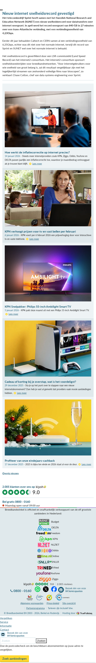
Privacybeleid (53, 603)
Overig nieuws (10, 473)
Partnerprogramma (35, 608)
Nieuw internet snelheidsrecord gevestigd (38, 13)
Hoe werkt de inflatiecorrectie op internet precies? (37, 152)
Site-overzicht (69, 603)
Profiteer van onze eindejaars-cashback (30, 460)
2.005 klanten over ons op (18, 486)
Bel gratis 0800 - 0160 (16, 501)
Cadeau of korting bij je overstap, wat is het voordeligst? (40, 381)
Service (4, 621)
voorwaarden (31, 603)
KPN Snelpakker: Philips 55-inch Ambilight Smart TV (38, 306)
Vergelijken (6, 618)
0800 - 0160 (22, 591)
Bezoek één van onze (75, 590)
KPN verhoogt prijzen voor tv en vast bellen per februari (40, 231)
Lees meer (37, 163)
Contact (4, 629)
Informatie (6, 625)
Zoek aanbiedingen (14, 658)
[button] (1, 9)
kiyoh (41, 487)
